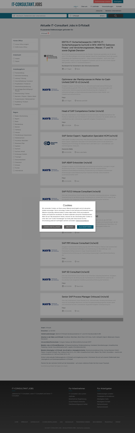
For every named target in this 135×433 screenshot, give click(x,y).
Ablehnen (69, 227)
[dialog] (67, 216)
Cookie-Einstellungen (52, 227)
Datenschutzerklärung (82, 220)
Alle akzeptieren (85, 227)
